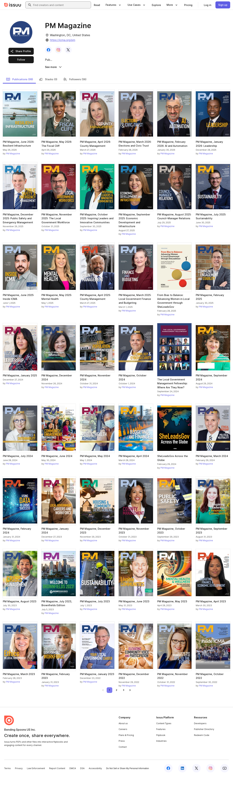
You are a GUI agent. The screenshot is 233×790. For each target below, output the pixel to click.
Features (161, 742)
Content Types (163, 736)
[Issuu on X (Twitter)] (196, 781)
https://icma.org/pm (62, 40)
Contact (123, 760)
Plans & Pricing (126, 748)
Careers (123, 742)
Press (122, 754)
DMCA (72, 782)
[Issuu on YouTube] (224, 781)
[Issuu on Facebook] (168, 781)
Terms (7, 782)
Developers (200, 736)
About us (123, 736)
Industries (161, 754)
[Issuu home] (12, 5)
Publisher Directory (204, 742)
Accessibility (95, 782)
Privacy (19, 782)
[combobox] (61, 5)
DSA (82, 782)
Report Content (57, 782)
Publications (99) (19, 93)
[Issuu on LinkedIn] (182, 781)
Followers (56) (74, 93)
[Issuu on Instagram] (210, 781)
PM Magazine (13, 167)
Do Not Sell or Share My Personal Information (127, 782)
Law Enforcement (36, 782)
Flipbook (160, 748)
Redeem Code (201, 748)
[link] (97, 4)
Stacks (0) (48, 93)
